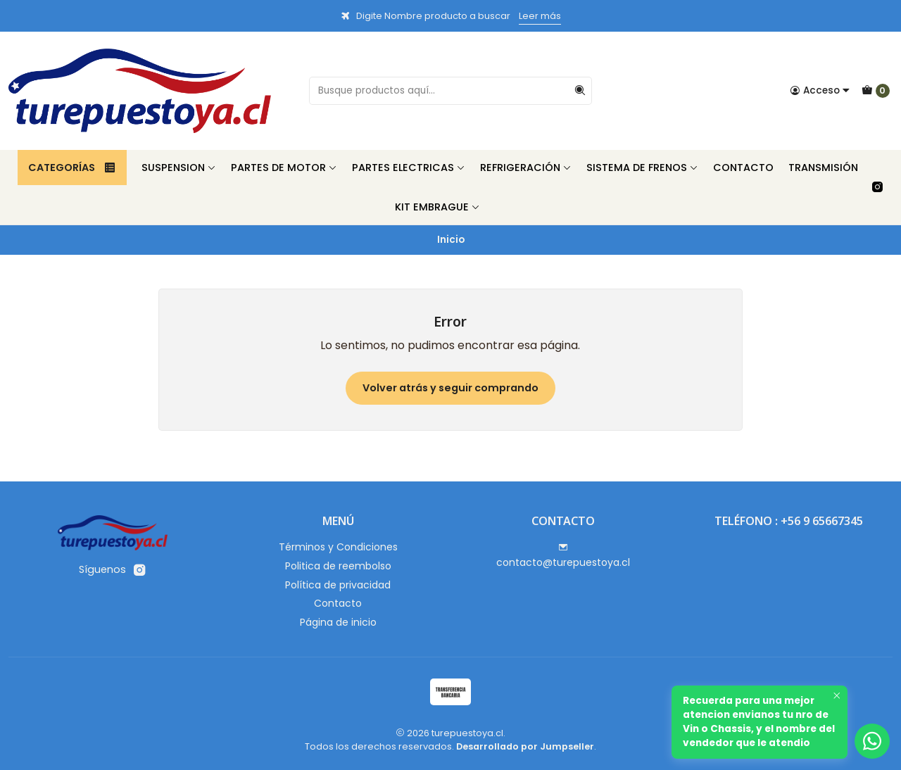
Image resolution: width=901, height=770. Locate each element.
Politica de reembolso (338, 566)
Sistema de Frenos (642, 167)
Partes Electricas (408, 167)
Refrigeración (526, 167)
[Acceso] (820, 91)
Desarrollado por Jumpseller (525, 746)
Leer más (540, 16)
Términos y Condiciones (338, 547)
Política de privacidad (338, 585)
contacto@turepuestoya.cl (563, 556)
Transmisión (823, 167)
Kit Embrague (437, 207)
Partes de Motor (284, 167)
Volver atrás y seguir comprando (450, 388)
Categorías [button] (72, 167)
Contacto (743, 167)
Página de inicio (338, 622)
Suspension (178, 167)
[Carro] (876, 91)
